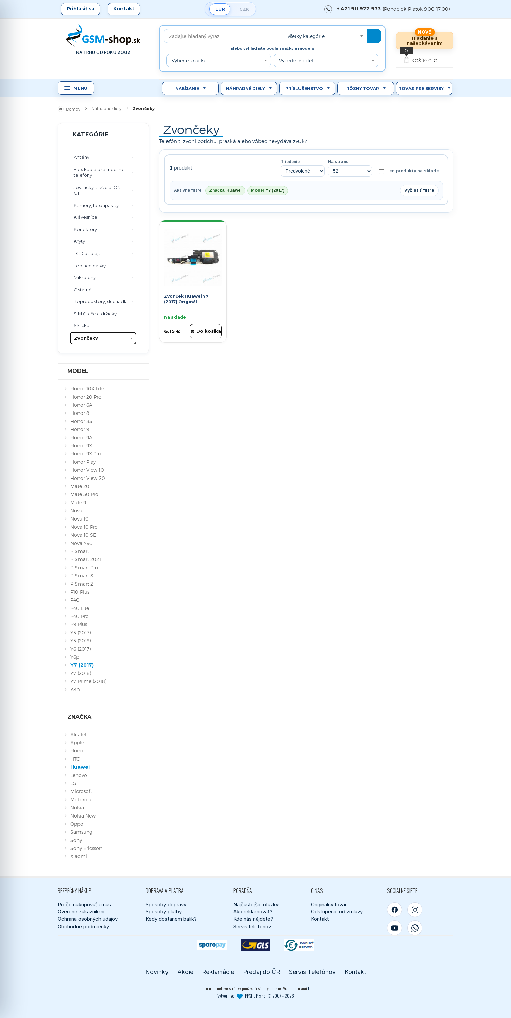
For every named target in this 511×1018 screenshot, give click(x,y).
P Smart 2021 (85, 559)
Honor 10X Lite (87, 388)
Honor (77, 751)
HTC (75, 759)
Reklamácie (218, 972)
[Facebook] (394, 909)
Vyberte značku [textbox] (189, 60)
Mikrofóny (85, 277)
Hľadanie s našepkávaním (425, 40)
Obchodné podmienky (83, 926)
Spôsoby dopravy (166, 904)
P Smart (79, 551)
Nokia (77, 807)
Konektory (85, 229)
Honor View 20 (87, 478)
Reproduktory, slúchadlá (101, 301)
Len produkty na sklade (409, 171)
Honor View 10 (87, 470)
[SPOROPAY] (212, 945)
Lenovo (78, 775)
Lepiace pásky (90, 265)
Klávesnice (85, 217)
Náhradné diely (245, 88)
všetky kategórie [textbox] (306, 36)
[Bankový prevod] (299, 945)
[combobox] (325, 36)
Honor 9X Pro (85, 454)
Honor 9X (81, 445)
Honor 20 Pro (86, 397)
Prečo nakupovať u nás (84, 904)
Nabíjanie (187, 88)
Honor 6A (81, 405)
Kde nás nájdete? (253, 919)
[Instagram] (414, 909)
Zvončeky (86, 338)
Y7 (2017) (82, 665)
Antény (81, 157)
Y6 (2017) (80, 649)
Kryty (79, 241)
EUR (220, 9)
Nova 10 (79, 519)
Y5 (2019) (80, 640)
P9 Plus (78, 624)
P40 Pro (79, 616)
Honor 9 (79, 429)
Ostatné (83, 289)
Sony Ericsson (86, 848)
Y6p (74, 657)
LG (73, 783)
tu (309, 988)
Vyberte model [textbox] (296, 60)
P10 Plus (79, 592)
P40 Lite (79, 608)
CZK (244, 9)
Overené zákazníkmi (81, 911)
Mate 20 (79, 486)
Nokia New (83, 816)
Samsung (81, 832)
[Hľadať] (374, 36)
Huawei (80, 767)
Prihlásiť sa (80, 9)
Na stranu (338, 161)
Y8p (75, 689)
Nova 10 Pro (84, 527)
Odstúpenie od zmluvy (337, 911)
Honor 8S (81, 421)
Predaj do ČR (261, 972)
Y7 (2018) (80, 673)
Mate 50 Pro (84, 494)
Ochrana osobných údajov (88, 919)
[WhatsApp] (414, 927)
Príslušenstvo (304, 88)
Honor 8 (79, 413)
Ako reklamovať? (252, 911)
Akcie (185, 972)
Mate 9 (78, 502)
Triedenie (290, 161)
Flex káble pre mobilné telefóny (99, 172)
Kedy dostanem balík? (171, 919)
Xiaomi (78, 856)
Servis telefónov (252, 926)
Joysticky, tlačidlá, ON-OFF (98, 190)
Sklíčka (81, 325)
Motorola (80, 799)
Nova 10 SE (83, 535)
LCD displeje (88, 253)
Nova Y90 (81, 543)
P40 (75, 600)
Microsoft (81, 791)
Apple (77, 742)
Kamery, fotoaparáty (96, 205)
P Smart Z (81, 584)
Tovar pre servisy (421, 88)
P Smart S (81, 575)
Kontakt (123, 9)
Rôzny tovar (362, 88)
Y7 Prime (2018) (88, 681)
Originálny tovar (329, 904)
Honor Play (83, 462)
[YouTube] (394, 927)
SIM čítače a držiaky (95, 313)
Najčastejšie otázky (256, 904)
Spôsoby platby (164, 911)
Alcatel (78, 734)
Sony (76, 840)
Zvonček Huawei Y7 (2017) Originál (186, 299)
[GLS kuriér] (256, 945)
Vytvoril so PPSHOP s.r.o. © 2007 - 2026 (255, 995)
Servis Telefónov (312, 972)
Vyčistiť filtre (419, 190)
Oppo (76, 824)
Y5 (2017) (80, 632)
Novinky (157, 972)
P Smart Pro (84, 567)
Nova (76, 510)
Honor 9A (81, 437)
